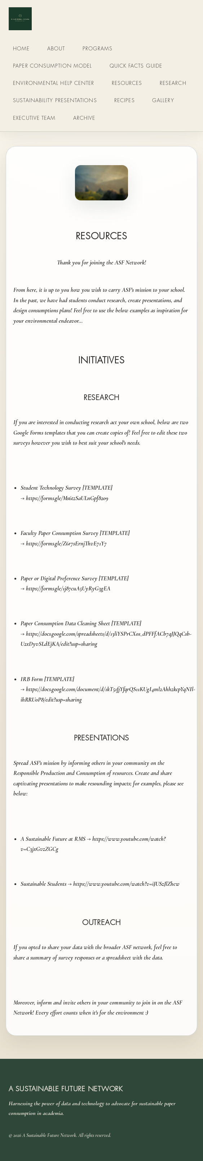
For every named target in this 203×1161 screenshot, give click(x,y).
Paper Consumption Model (52, 65)
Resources (127, 83)
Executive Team (34, 117)
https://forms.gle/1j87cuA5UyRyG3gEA (69, 588)
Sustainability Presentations (55, 100)
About (56, 48)
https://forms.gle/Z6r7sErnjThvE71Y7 (66, 543)
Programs (98, 48)
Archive (84, 117)
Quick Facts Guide (136, 65)
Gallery (163, 100)
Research (173, 83)
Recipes (124, 100)
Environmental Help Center (53, 83)
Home (21, 48)
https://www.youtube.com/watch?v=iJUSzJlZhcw (126, 884)
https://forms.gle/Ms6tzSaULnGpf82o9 (67, 498)
